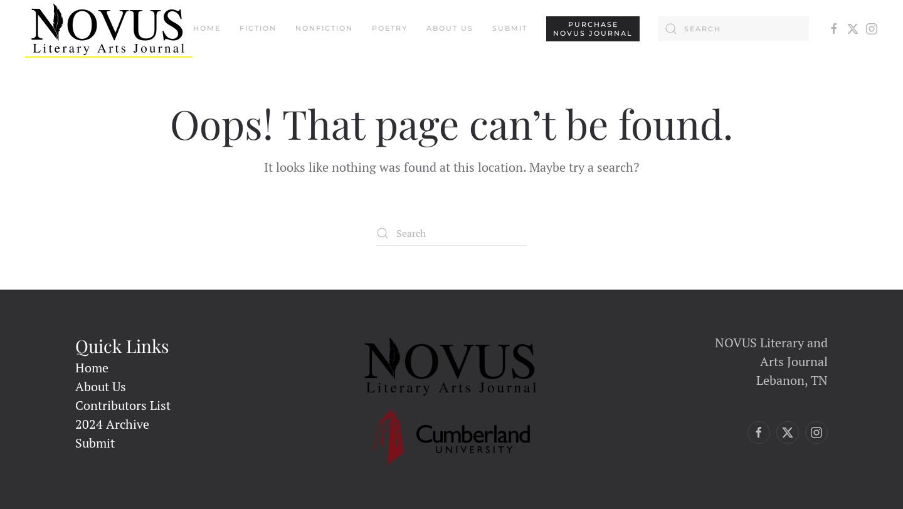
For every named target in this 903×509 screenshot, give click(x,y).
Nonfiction (324, 28)
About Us (449, 28)
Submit (509, 28)
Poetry (390, 28)
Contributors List (123, 405)
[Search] (733, 28)
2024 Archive (112, 424)
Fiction (258, 28)
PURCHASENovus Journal (593, 29)
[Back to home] (109, 29)
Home (207, 28)
